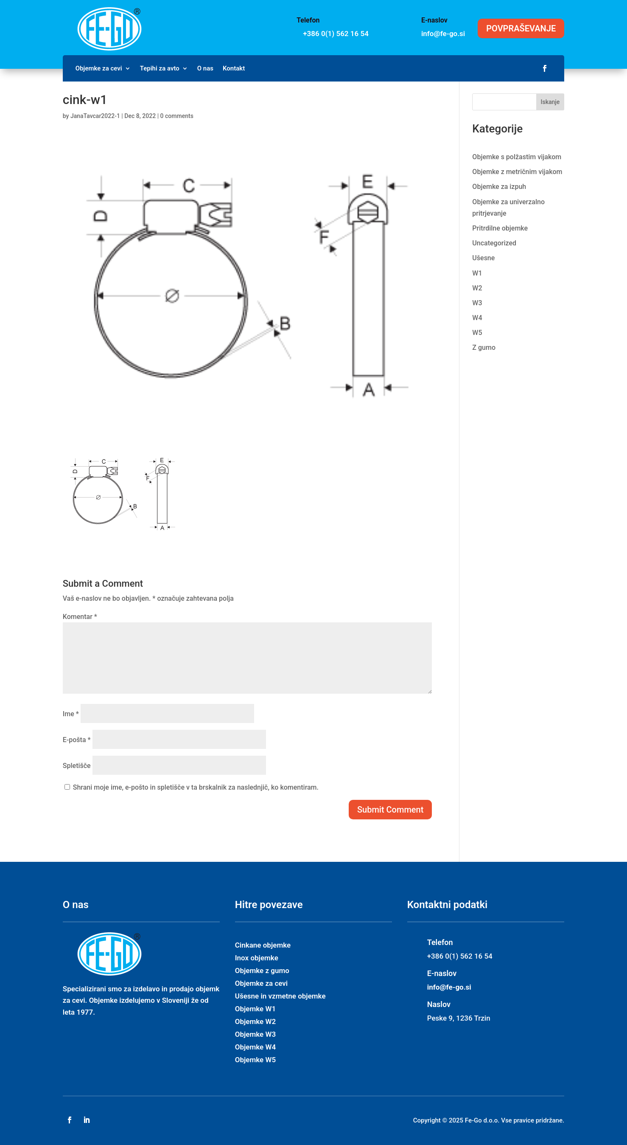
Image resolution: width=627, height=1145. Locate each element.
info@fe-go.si (443, 33)
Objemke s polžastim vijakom (516, 157)
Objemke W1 (255, 1009)
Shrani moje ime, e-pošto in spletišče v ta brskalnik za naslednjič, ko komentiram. (196, 787)
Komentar (80, 617)
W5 (477, 333)
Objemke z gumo (262, 971)
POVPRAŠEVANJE (521, 28)
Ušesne (483, 258)
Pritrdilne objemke (500, 228)
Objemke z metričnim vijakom (517, 172)
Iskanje (550, 101)
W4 (477, 318)
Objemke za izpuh (499, 187)
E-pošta (77, 740)
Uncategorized (494, 243)
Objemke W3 (255, 1034)
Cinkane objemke (263, 945)
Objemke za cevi (99, 68)
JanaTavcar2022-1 (95, 116)
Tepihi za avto (159, 68)
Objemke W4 (255, 1047)
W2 (477, 288)
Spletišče (77, 766)
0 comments (176, 116)
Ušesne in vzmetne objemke (280, 996)
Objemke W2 (255, 1022)
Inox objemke (256, 958)
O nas (205, 68)
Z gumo (483, 347)
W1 (477, 273)
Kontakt (234, 68)
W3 (477, 303)
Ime (71, 714)
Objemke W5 (255, 1060)
